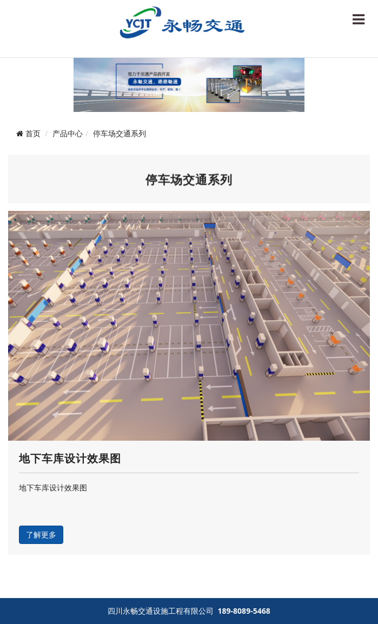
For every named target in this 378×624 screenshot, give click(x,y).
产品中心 (67, 133)
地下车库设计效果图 (70, 458)
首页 (33, 133)
